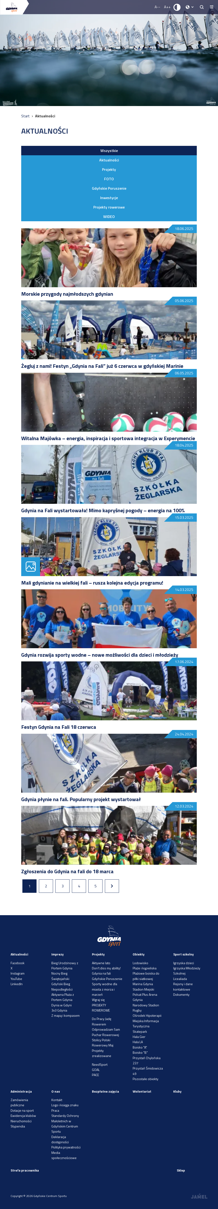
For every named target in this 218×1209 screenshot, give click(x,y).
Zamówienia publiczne (19, 1102)
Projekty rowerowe (109, 207)
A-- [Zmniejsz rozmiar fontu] (157, 7)
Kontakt (56, 1099)
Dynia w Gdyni (61, 1005)
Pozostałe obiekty (145, 1078)
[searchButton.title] (202, 7)
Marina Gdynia (143, 983)
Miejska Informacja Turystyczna (146, 1023)
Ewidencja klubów (23, 1115)
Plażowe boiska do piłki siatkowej (146, 976)
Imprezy (57, 954)
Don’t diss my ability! (106, 968)
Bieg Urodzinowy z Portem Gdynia (64, 965)
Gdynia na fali (101, 973)
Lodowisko (140, 962)
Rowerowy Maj (102, 1045)
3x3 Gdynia (59, 1010)
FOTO (109, 179)
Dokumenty (181, 994)
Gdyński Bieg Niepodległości (62, 986)
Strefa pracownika (25, 1170)
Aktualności (109, 160)
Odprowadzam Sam (106, 1029)
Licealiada (180, 978)
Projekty (109, 169)
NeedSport (99, 1064)
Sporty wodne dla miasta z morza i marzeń (104, 989)
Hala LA (138, 1041)
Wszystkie (109, 150)
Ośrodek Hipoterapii (147, 1015)
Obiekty (138, 954)
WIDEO (109, 216)
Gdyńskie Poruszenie (109, 188)
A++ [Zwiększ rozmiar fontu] (167, 7)
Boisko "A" (140, 1047)
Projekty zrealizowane (101, 1053)
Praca (55, 1110)
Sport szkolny (183, 954)
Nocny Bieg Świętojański (60, 976)
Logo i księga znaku (64, 1104)
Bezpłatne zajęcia (105, 1091)
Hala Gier (139, 1036)
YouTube (16, 978)
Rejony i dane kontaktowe (183, 986)
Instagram (18, 973)
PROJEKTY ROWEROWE (101, 1008)
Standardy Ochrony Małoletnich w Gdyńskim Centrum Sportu (65, 1123)
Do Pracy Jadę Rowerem (101, 1021)
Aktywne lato (101, 962)
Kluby (177, 1091)
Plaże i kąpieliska (144, 968)
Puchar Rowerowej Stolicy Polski (105, 1037)
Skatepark (140, 1031)
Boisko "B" (140, 1052)
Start (26, 116)
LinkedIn (17, 983)
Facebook (18, 962)
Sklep (181, 1170)
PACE (95, 1074)
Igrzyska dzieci (183, 962)
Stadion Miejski (143, 989)
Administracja (21, 1091)
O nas (55, 1091)
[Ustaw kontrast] (177, 7)
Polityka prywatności (66, 1147)
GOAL (96, 1069)
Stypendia (18, 1126)
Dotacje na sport (22, 1110)
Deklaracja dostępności (60, 1139)
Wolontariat (142, 1091)
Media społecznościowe (64, 1155)
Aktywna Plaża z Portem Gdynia (62, 997)
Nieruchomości (21, 1121)
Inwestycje (109, 198)
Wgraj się (98, 999)
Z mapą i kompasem (65, 1015)
